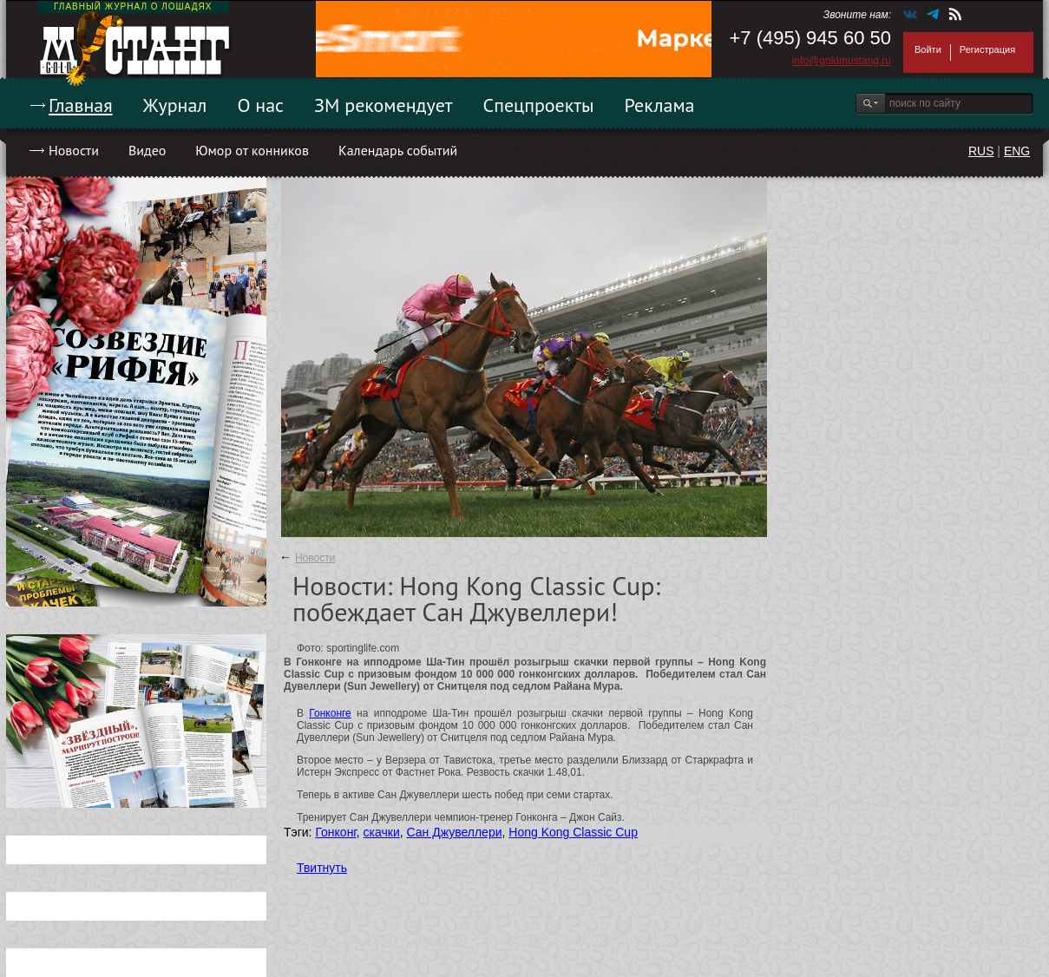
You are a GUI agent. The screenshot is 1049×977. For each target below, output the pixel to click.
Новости (74, 150)
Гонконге (330, 713)
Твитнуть (322, 868)
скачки (382, 832)
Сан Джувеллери (454, 832)
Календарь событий (397, 150)
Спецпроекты (538, 105)
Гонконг (335, 832)
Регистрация (987, 49)
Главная (81, 105)
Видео (147, 150)
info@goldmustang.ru (841, 61)
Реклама (660, 105)
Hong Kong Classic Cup (573, 832)
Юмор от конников (252, 150)
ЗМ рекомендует (383, 105)
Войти (928, 49)
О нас (260, 105)
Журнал (175, 105)
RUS (981, 151)
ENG (1017, 151)
